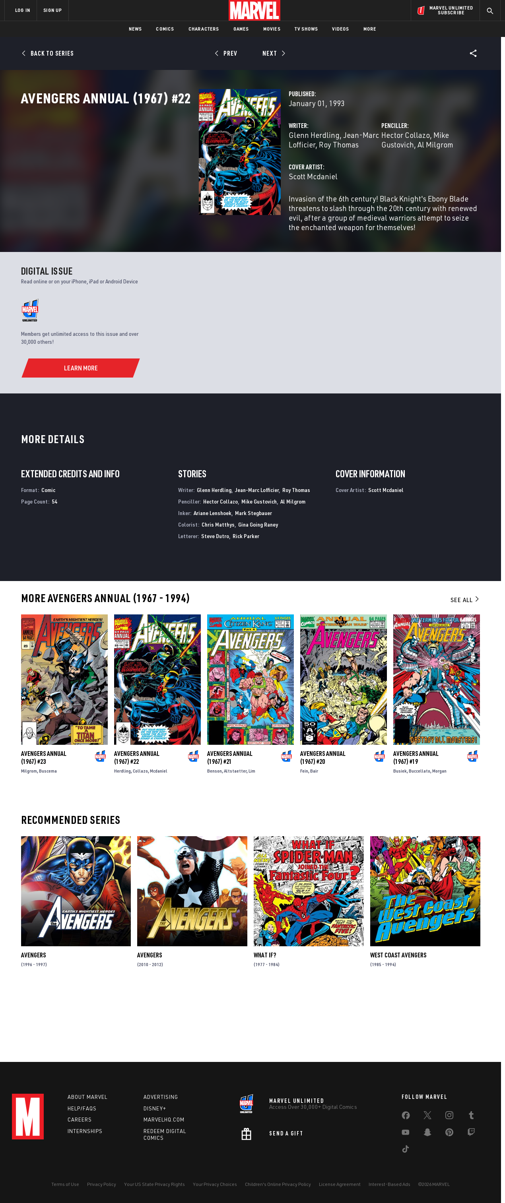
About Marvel (87, 1097)
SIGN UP (52, 10)
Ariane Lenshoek (212, 578)
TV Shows (306, 29)
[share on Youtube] (406, 1134)
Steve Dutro (215, 600)
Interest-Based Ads (389, 1184)
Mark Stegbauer (253, 578)
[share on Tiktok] (406, 1151)
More (370, 29)
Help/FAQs (82, 1108)
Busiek (400, 836)
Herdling (122, 836)
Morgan (439, 836)
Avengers (33, 1020)
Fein (304, 836)
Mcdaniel (158, 836)
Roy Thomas (296, 555)
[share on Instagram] (449, 1117)
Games (241, 29)
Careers (80, 1119)
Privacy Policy (101, 1184)
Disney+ (155, 1108)
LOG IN (22, 10)
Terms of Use (65, 1184)
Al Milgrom (442, 169)
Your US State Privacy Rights (154, 1184)
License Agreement (340, 1184)
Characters (203, 29)
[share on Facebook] (406, 1117)
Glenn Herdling (189, 169)
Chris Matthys (218, 589)
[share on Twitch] (471, 1134)
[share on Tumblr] (471, 1117)
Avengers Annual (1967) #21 (229, 823)
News (135, 29)
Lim (252, 836)
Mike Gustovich (396, 169)
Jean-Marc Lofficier (251, 169)
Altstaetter (235, 836)
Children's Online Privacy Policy (278, 1184)
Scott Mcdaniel (188, 211)
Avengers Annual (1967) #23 (43, 823)
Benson (214, 836)
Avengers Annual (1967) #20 (323, 823)
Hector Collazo (343, 169)
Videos (340, 29)
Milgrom (29, 836)
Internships (85, 1131)
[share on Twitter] (427, 1117)
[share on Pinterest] (449, 1134)
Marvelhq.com (164, 1119)
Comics (165, 29)
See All (465, 665)
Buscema (48, 836)
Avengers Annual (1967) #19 (416, 823)
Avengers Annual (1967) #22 (136, 823)
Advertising (161, 1097)
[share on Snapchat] (427, 1134)
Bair (314, 836)
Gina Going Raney (258, 589)
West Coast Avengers (398, 1020)
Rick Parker (246, 600)
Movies (271, 29)
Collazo (140, 836)
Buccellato (419, 836)
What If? (265, 1020)
